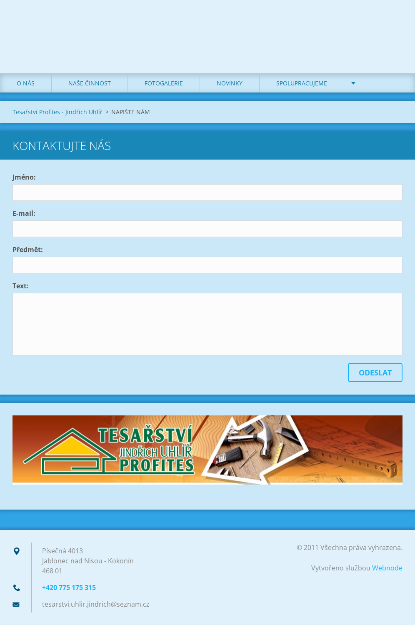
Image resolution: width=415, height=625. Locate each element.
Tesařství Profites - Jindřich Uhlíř (57, 112)
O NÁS (26, 83)
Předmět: (27, 249)
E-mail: (23, 213)
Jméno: (24, 177)
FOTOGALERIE (164, 83)
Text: (20, 285)
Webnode (387, 567)
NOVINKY (229, 83)
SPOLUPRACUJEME (301, 83)
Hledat (393, 24)
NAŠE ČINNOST (89, 83)
